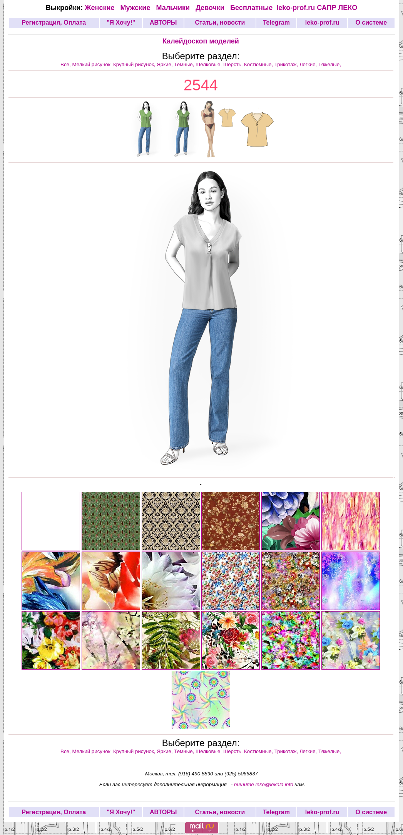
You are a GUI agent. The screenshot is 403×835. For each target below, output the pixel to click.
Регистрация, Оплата (54, 22)
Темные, (185, 64)
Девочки (211, 8)
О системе (371, 22)
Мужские (136, 8)
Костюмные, (259, 64)
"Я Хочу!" (121, 22)
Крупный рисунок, (135, 64)
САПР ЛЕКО (337, 8)
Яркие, (165, 64)
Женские (101, 8)
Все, (66, 64)
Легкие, (308, 64)
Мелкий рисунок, (92, 64)
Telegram (276, 22)
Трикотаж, (286, 64)
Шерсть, (233, 64)
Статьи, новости (220, 22)
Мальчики (174, 8)
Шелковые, (209, 64)
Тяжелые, (329, 64)
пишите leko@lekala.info (263, 784)
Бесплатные (253, 8)
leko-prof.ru (295, 8)
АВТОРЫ (163, 22)
